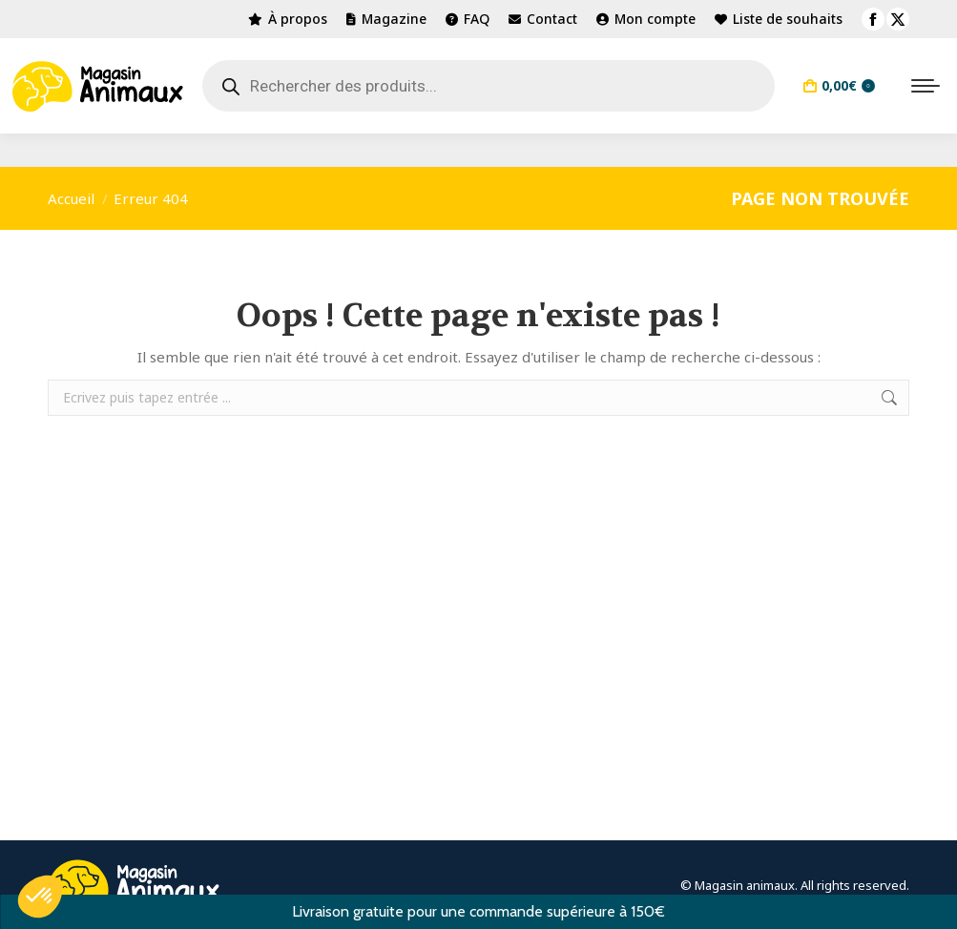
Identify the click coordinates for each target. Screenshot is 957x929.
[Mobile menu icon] (925, 86)
